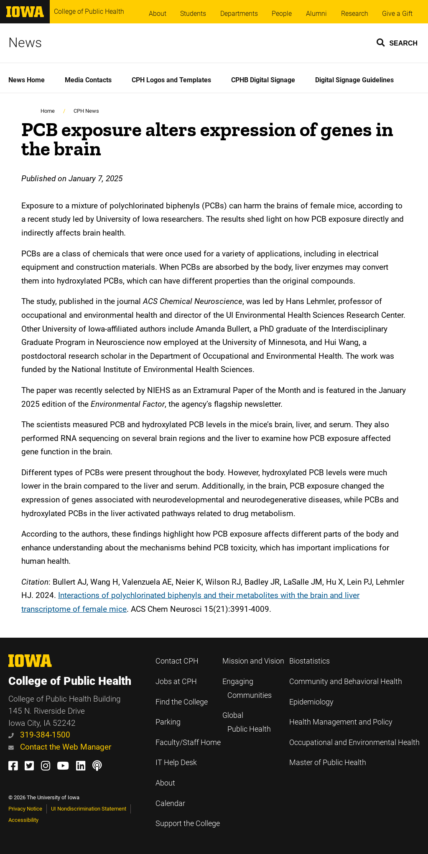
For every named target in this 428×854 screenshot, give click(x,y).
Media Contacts (88, 80)
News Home (26, 80)
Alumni (316, 14)
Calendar (170, 803)
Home (48, 111)
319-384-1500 (39, 735)
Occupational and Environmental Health (354, 742)
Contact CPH (177, 661)
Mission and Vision (253, 661)
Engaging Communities (247, 688)
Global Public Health (246, 722)
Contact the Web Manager (59, 747)
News (25, 43)
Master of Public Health (327, 762)
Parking (168, 722)
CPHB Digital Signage (263, 80)
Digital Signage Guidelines (354, 80)
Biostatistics (309, 661)
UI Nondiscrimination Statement (88, 809)
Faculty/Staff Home (188, 742)
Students (193, 14)
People (282, 14)
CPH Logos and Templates (171, 80)
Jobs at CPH (176, 681)
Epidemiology (311, 702)
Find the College (181, 702)
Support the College (187, 823)
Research (354, 14)
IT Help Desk (176, 762)
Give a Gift (397, 14)
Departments (239, 14)
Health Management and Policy (340, 722)
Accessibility (23, 820)
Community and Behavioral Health (345, 681)
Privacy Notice (25, 809)
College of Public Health (89, 11)
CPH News (86, 111)
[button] (397, 42)
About (157, 14)
